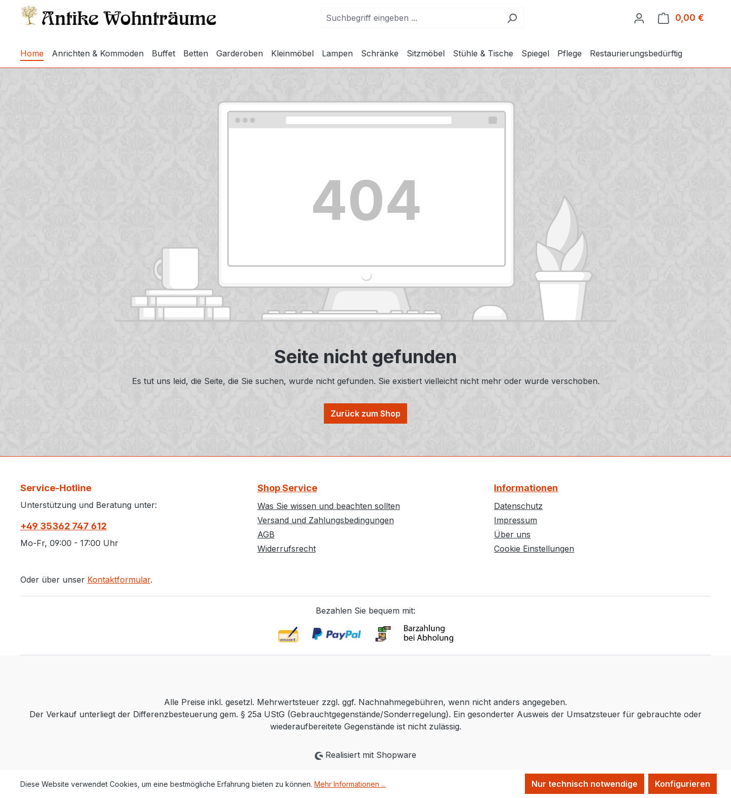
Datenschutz (518, 506)
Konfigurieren (682, 784)
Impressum (515, 520)
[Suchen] (512, 18)
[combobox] (411, 18)
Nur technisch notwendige (584, 784)
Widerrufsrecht (286, 549)
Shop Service (287, 488)
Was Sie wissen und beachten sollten (328, 506)
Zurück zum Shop (365, 413)
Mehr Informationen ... (350, 784)
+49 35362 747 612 (63, 526)
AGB (266, 534)
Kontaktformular (118, 579)
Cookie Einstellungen (534, 549)
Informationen (526, 488)
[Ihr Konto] (639, 18)
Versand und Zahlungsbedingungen (325, 520)
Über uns (512, 534)
